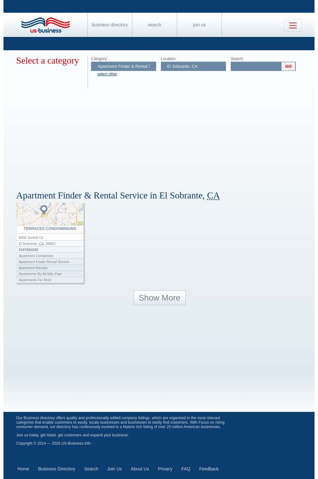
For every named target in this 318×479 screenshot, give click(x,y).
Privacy (165, 468)
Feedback (209, 468)
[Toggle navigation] (293, 25)
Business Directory (110, 24)
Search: (237, 59)
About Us (140, 468)
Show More (160, 297)
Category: (99, 59)
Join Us (199, 24)
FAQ (186, 468)
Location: (168, 59)
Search (154, 24)
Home (23, 468)
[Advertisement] (165, 136)
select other (107, 74)
